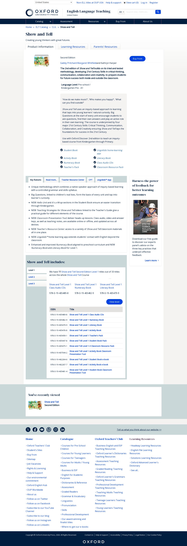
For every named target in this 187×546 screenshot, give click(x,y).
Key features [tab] (35, 180)
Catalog (39, 21)
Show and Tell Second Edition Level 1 (80, 271)
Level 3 (31, 283)
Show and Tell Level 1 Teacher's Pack (86, 335)
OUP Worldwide (35, 489)
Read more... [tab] (51, 180)
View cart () (131, 2)
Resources (93, 21)
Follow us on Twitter (37, 498)
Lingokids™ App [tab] (104, 180)
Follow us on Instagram (39, 520)
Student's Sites (34, 450)
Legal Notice (140, 535)
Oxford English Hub (37, 485)
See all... (135, 470)
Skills (64, 509)
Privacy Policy (127, 535)
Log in (144, 2)
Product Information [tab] (40, 46)
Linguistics (67, 500)
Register (154, 2)
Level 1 (31, 270)
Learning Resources (142, 439)
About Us (147, 21)
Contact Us (89, 535)
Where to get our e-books (75, 526)
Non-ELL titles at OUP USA (90, 2)
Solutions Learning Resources (146, 457)
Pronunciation (69, 505)
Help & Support (35, 472)
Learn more (151, 260)
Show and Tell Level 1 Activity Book (85, 330)
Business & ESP (69, 470)
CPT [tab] (90, 180)
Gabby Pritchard (68, 62)
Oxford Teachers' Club (38, 445)
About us (31, 494)
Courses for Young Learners (76, 453)
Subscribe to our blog (38, 515)
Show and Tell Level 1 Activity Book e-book (88, 364)
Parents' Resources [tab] (105, 46)
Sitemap (31, 459)
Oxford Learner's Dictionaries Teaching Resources (110, 455)
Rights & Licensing (36, 468)
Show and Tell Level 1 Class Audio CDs (86, 314)
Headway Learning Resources (146, 445)
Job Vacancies (34, 463)
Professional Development (75, 514)
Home (29, 439)
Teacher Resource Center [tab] (73, 180)
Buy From (120, 21)
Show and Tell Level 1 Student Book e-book (89, 359)
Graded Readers (70, 491)
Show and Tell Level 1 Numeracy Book (86, 320)
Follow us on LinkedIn (38, 524)
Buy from (137, 58)
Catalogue (66, 439)
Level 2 (31, 277)
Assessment (66, 21)
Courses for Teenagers (73, 457)
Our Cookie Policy (154, 535)
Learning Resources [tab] (73, 46)
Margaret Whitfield (86, 62)
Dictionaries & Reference (74, 482)
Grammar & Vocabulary (73, 496)
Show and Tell (74, 274)
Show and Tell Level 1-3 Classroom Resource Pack (91, 346)
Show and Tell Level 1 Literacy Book (85, 325)
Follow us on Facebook (38, 503)
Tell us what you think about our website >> (139, 429)
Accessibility (115, 535)
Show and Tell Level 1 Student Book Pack (88, 340)
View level (114, 301)
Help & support (113, 2)
